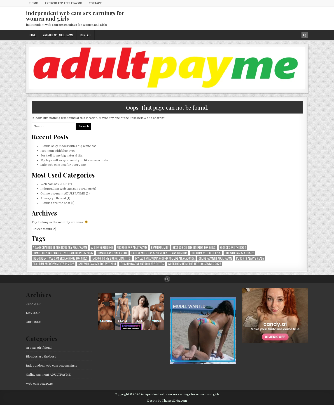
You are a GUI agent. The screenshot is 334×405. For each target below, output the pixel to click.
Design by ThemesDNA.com (167, 400)
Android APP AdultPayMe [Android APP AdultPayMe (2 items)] (132, 247)
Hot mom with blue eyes (57, 150)
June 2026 (33, 304)
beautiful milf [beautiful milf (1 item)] (159, 247)
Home (33, 3)
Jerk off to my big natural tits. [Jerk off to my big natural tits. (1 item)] (111, 258)
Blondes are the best (55, 203)
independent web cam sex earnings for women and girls (75, 15)
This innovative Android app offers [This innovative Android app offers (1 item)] (142, 264)
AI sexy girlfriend (53, 198)
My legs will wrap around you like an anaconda (74, 160)
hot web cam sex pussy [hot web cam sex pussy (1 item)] (239, 253)
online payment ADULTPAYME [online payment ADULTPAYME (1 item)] (215, 258)
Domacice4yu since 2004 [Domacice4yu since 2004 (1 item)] (112, 253)
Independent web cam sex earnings (66, 188)
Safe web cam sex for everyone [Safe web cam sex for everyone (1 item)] (97, 264)
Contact (95, 3)
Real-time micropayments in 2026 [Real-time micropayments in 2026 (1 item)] (53, 264)
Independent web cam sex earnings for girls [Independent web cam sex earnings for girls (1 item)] (60, 258)
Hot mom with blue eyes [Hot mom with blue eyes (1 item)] (206, 253)
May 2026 (33, 313)
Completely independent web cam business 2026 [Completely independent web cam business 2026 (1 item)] (63, 253)
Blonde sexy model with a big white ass (68, 146)
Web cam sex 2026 (53, 184)
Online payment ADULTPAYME (62, 193)
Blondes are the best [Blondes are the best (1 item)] (233, 247)
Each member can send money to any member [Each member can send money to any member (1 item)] (159, 253)
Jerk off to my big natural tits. (61, 155)
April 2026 (34, 322)
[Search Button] (167, 279)
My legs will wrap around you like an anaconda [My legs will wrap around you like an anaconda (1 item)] (164, 258)
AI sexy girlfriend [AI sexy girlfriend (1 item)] (102, 247)
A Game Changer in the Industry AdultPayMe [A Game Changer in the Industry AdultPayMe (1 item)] (60, 247)
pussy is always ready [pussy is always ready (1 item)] (250, 258)
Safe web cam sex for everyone (63, 164)
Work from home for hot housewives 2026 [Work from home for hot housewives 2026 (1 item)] (194, 264)
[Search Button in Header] (304, 35)
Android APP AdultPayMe (63, 3)
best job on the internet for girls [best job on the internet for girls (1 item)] (194, 247)
